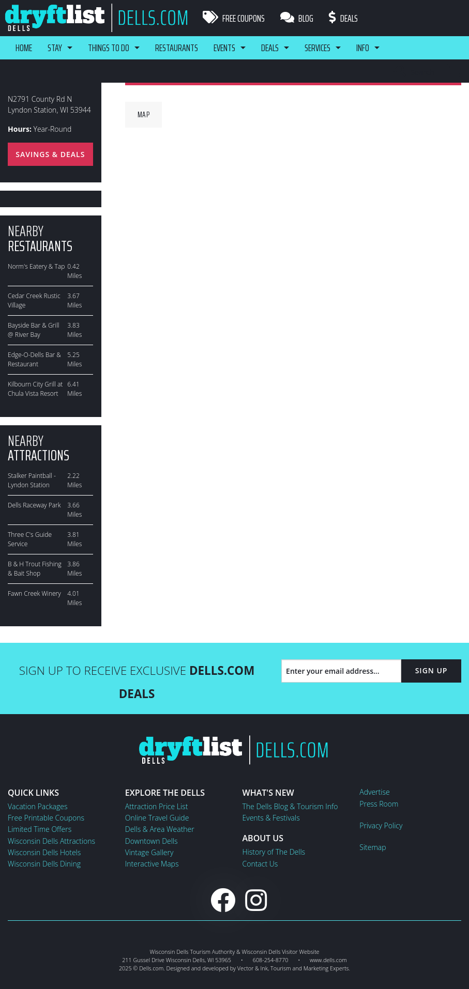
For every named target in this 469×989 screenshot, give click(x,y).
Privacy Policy (380, 825)
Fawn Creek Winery (34, 593)
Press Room (378, 804)
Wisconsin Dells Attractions (51, 841)
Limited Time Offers (39, 829)
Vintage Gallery (149, 852)
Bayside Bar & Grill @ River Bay (33, 330)
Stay (55, 47)
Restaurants (176, 47)
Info (362, 47)
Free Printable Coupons (46, 818)
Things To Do (108, 47)
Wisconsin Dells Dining (44, 864)
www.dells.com (328, 960)
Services (317, 47)
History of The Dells (274, 852)
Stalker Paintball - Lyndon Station (32, 480)
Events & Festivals (271, 818)
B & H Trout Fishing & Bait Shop (35, 569)
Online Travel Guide (157, 818)
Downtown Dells (151, 841)
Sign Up (431, 670)
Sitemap (372, 847)
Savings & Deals (50, 154)
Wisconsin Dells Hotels (44, 852)
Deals (343, 18)
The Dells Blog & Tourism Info (290, 806)
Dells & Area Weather (159, 829)
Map (144, 114)
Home (24, 47)
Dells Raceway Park (34, 505)
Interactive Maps (152, 864)
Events (224, 47)
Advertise (374, 792)
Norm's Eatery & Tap (36, 266)
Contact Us (260, 864)
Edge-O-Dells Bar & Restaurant (34, 359)
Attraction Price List (156, 806)
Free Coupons (234, 18)
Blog (296, 18)
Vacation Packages (37, 806)
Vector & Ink (252, 968)
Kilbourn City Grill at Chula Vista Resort (35, 389)
